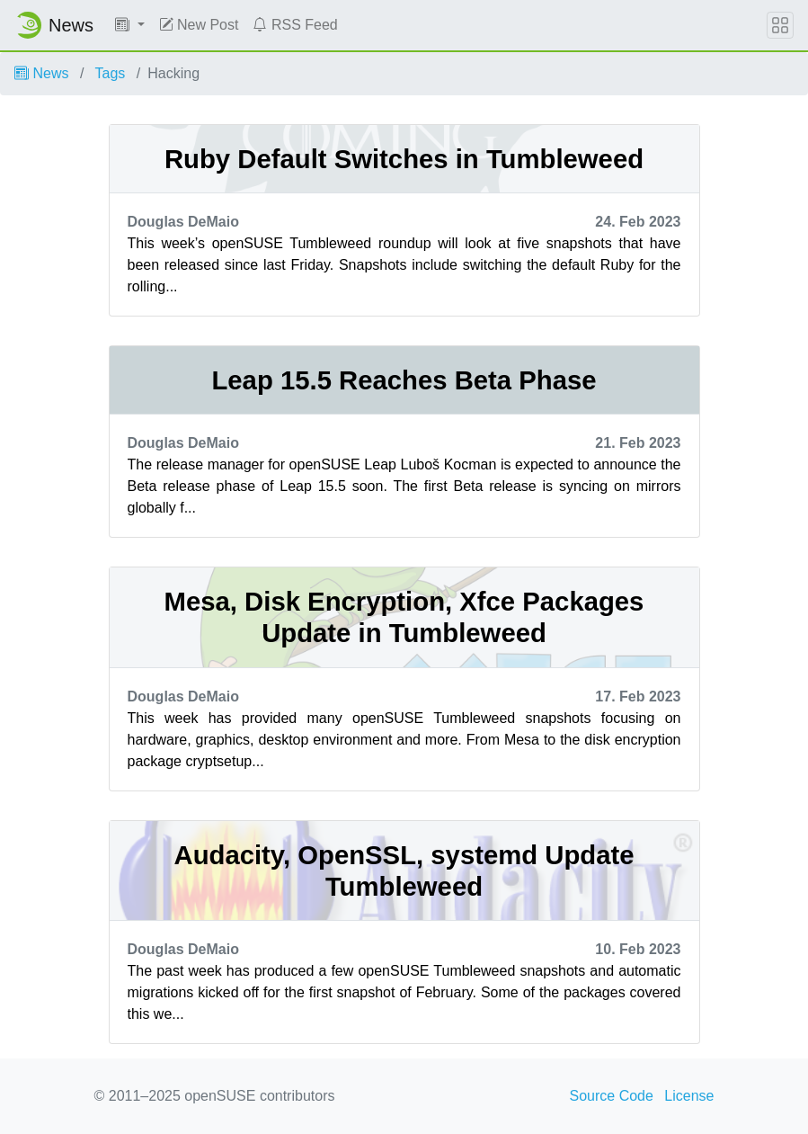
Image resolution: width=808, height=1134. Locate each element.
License (689, 1095)
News (41, 73)
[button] (130, 25)
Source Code (611, 1095)
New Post (199, 24)
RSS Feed (295, 24)
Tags (110, 73)
